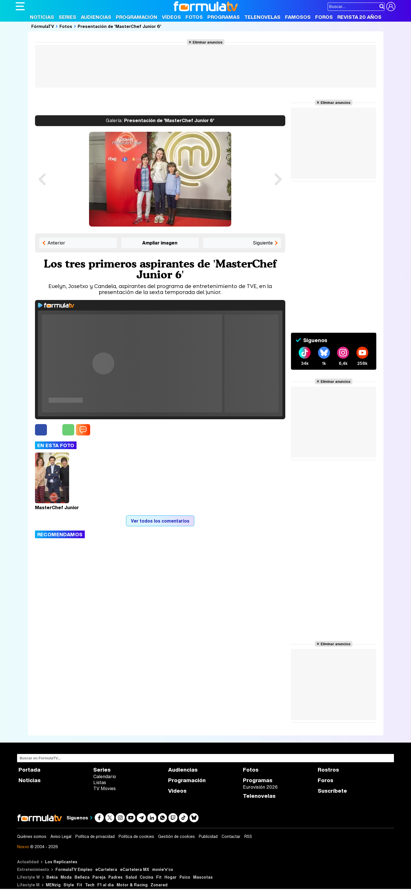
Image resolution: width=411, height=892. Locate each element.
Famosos (298, 16)
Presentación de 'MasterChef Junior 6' (119, 26)
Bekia (52, 877)
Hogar (170, 877)
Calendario (104, 776)
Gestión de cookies (176, 836)
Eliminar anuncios (207, 42)
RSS (248, 836)
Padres (115, 877)
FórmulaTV (42, 26)
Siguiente (263, 242)
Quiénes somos (31, 836)
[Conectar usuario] (390, 6)
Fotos (194, 16)
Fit (159, 877)
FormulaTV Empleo (73, 869)
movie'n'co (162, 869)
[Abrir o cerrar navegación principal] (20, 6)
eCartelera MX (134, 869)
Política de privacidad (95, 836)
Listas (99, 782)
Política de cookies (136, 836)
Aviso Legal (60, 836)
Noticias (42, 16)
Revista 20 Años (359, 16)
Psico (184, 877)
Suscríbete (332, 791)
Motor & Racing (132, 885)
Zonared (159, 885)
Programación (136, 16)
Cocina (146, 877)
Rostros (328, 769)
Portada (29, 769)
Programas (223, 16)
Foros (324, 16)
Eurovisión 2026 (260, 787)
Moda (66, 877)
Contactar (231, 836)
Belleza (82, 877)
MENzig (53, 885)
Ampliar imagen (159, 242)
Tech (89, 885)
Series (67, 16)
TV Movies (104, 788)
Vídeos (171, 16)
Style (68, 885)
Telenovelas (262, 16)
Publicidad (208, 836)
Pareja (99, 877)
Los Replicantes (61, 862)
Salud (131, 877)
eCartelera (106, 869)
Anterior (56, 242)
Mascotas (203, 877)
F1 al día (105, 885)
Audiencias (96, 16)
